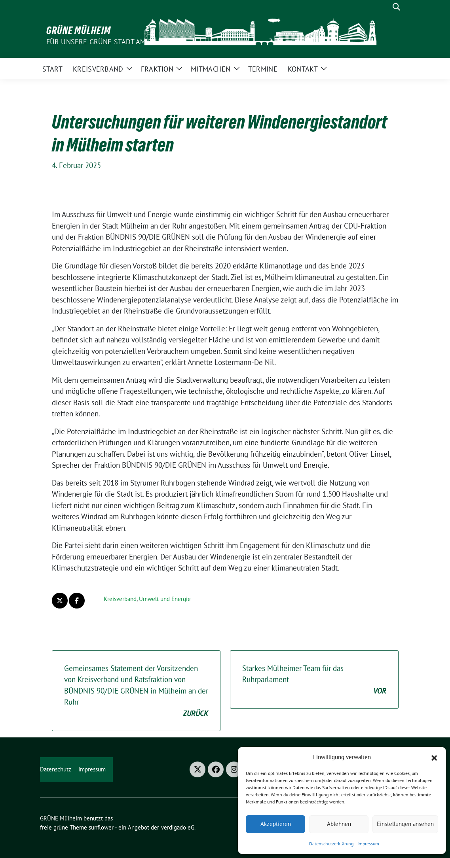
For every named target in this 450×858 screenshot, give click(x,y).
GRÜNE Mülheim (78, 30)
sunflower (101, 827)
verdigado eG (177, 827)
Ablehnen (339, 824)
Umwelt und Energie (165, 599)
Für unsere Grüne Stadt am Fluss (107, 41)
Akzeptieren (275, 824)
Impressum (368, 844)
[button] (434, 757)
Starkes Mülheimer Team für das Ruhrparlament (314, 680)
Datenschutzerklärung (331, 844)
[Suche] (385, 7)
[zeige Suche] (396, 7)
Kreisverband (120, 599)
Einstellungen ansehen (405, 824)
